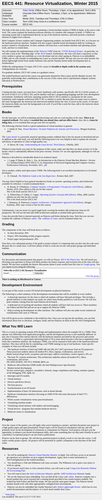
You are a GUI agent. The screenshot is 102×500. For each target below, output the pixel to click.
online (34, 218)
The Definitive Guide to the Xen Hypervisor (37, 176)
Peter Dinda (28, 10)
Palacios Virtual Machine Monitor (42, 455)
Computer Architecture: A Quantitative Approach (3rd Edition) (56, 202)
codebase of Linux (50, 218)
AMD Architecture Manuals (73, 474)
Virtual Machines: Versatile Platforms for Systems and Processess (51, 129)
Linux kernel (11, 137)
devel (43, 53)
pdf (45, 165)
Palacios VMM (46, 51)
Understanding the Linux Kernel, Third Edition (45, 145)
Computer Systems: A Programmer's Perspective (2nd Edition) (56, 187)
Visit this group (92, 276)
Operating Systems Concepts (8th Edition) (58, 195)
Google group (89, 264)
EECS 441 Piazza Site (70, 259)
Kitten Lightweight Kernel (69, 487)
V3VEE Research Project (72, 51)
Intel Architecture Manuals (41, 474)
